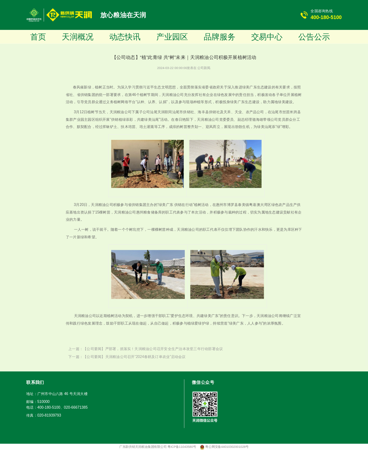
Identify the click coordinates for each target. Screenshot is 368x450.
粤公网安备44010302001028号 (227, 447)
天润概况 (77, 36)
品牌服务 (219, 36)
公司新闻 (203, 68)
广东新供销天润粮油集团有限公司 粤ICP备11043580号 (158, 447)
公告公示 (314, 36)
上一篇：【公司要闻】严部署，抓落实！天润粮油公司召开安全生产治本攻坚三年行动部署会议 (145, 348)
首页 (38, 36)
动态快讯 (125, 36)
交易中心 (267, 36)
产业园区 (172, 36)
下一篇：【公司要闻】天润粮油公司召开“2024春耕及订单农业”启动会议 (127, 357)
